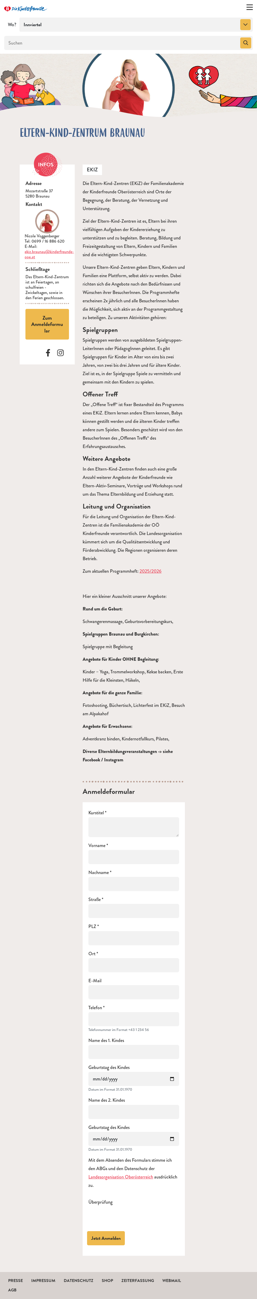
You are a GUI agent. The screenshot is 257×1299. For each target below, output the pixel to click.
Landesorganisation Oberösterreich (120, 1177)
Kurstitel (96, 813)
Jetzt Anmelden (106, 1238)
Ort (91, 954)
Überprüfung (100, 1202)
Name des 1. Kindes (106, 1040)
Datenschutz (78, 1281)
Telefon (95, 1008)
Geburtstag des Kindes (109, 1067)
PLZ (92, 926)
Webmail (171, 1281)
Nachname (98, 872)
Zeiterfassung (137, 1281)
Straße (94, 899)
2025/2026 (151, 571)
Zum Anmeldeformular (47, 324)
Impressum (43, 1281)
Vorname (96, 845)
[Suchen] (121, 43)
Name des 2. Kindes (106, 1100)
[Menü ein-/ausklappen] (250, 8)
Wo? (12, 24)
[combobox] (136, 25)
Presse (15, 1281)
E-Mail (94, 981)
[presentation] (128, 1217)
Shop (107, 1281)
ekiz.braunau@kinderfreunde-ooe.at (49, 254)
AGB (12, 1290)
